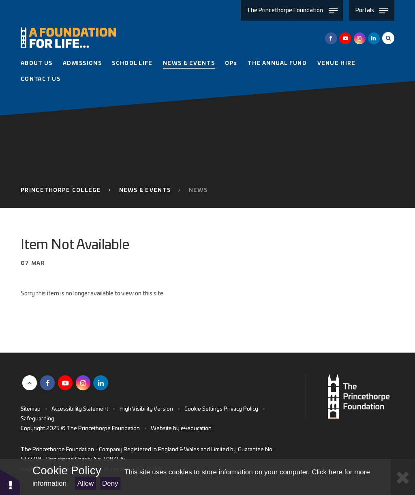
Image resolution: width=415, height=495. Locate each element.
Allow (85, 483)
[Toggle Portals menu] (371, 10)
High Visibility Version (146, 409)
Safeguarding (37, 419)
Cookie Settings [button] (203, 409)
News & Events (145, 190)
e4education (196, 428)
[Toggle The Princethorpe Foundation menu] (292, 10)
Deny (110, 483)
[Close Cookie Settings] (403, 477)
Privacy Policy (241, 409)
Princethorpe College (61, 190)
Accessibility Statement (79, 409)
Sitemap (31, 409)
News (198, 190)
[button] (10, 482)
